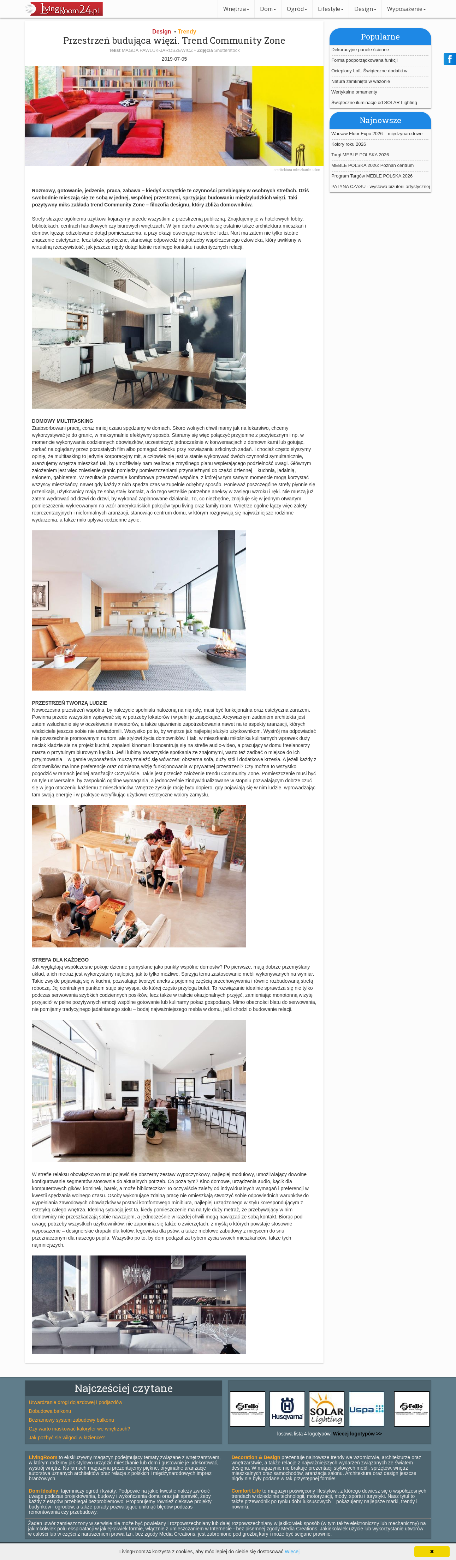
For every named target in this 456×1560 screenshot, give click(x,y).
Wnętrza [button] (236, 9)
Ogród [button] (297, 9)
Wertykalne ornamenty (354, 92)
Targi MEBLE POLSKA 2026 (360, 154)
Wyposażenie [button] (406, 9)
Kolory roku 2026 (348, 144)
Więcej (292, 1551)
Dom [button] (268, 9)
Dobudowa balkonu (50, 1411)
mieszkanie (302, 170)
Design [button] (365, 9)
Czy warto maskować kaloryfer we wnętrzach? (79, 1429)
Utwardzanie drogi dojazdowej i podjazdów (76, 1402)
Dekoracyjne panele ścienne (360, 49)
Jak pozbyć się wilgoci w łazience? (67, 1437)
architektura (283, 170)
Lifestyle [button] (331, 9)
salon (316, 170)
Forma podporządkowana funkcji (364, 60)
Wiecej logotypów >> (357, 1433)
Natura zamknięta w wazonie (360, 81)
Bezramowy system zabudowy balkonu (71, 1420)
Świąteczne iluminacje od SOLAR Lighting (374, 102)
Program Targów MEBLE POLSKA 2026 (372, 176)
